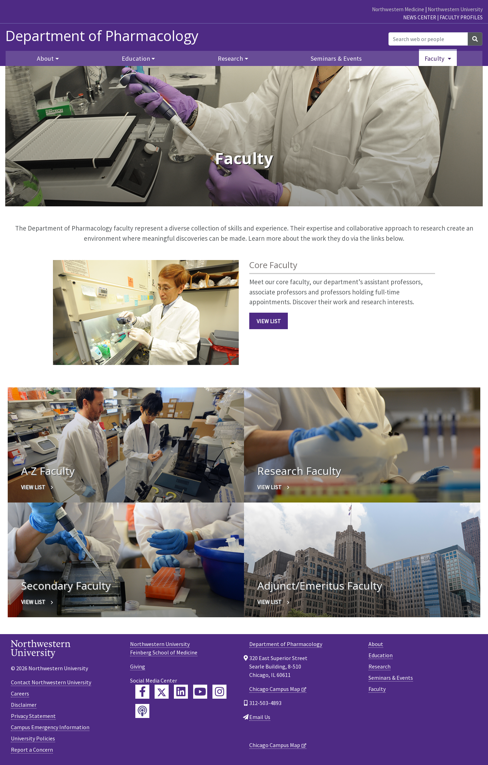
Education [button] (136, 58)
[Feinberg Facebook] (142, 692)
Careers (20, 693)
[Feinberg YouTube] (200, 692)
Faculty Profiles (461, 17)
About (375, 643)
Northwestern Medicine (398, 9)
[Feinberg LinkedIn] (181, 692)
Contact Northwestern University (51, 682)
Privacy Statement (33, 715)
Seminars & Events (336, 58)
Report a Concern (32, 749)
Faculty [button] (435, 58)
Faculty (377, 688)
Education (380, 655)
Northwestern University (455, 9)
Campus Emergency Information (50, 727)
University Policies (33, 738)
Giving (137, 666)
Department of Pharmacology (101, 36)
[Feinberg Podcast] (142, 711)
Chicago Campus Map (274, 688)
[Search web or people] (428, 39)
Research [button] (230, 58)
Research (379, 666)
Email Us (259, 716)
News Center (419, 17)
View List (269, 321)
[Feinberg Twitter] (162, 692)
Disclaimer (23, 704)
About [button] (45, 58)
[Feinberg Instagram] (219, 692)
